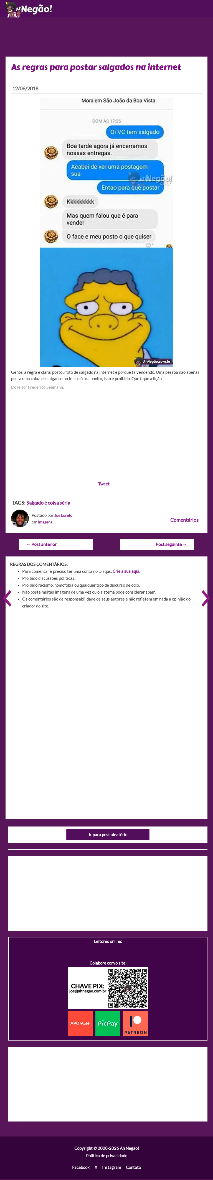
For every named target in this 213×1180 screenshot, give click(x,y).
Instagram (111, 1168)
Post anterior (41, 545)
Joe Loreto (64, 516)
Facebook (81, 1168)
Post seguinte (171, 545)
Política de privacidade (106, 1156)
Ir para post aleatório (108, 835)
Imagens (46, 522)
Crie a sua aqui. (126, 572)
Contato (133, 1168)
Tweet (104, 485)
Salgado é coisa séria (48, 504)
